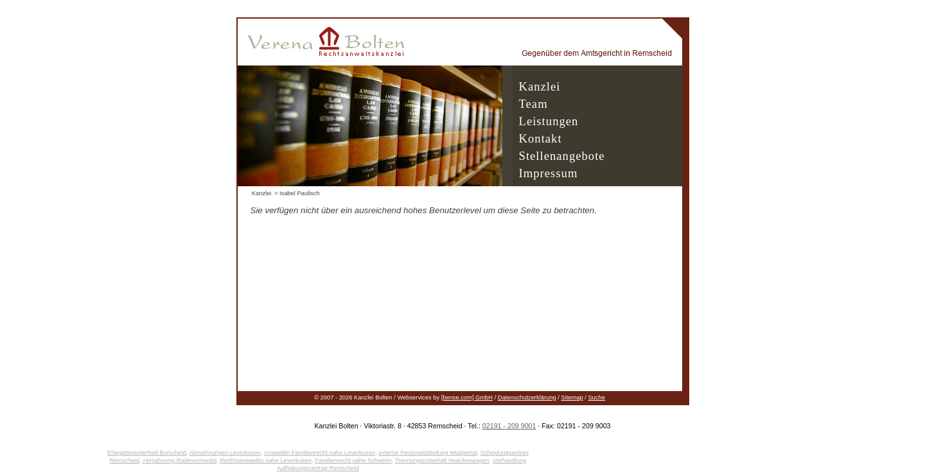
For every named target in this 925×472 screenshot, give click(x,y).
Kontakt (540, 138)
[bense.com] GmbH (467, 397)
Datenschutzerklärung (527, 397)
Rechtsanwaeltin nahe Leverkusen (266, 460)
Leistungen (549, 121)
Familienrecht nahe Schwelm (353, 460)
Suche (596, 397)
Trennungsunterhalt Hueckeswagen (442, 460)
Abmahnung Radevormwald (179, 460)
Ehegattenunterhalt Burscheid (146, 453)
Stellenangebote (562, 155)
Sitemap (572, 397)
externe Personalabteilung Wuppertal (427, 453)
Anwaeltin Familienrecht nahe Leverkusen (319, 453)
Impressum (548, 173)
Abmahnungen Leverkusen (225, 453)
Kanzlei (540, 86)
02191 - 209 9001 (509, 426)
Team (533, 103)
